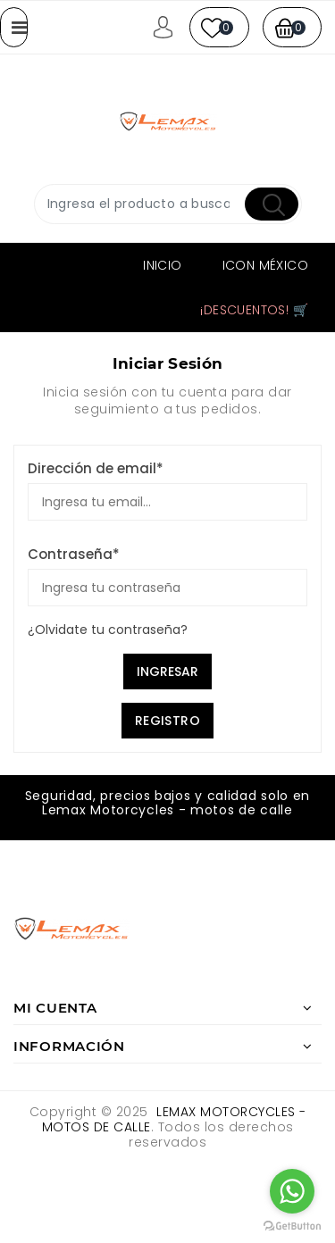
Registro (167, 721)
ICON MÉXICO (265, 265)
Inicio (162, 265)
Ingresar (167, 671)
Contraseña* (74, 554)
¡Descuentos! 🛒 (254, 310)
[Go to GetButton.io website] (292, 1225)
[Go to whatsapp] (292, 1191)
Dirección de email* (95, 468)
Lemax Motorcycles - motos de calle (174, 1119)
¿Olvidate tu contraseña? (108, 629)
